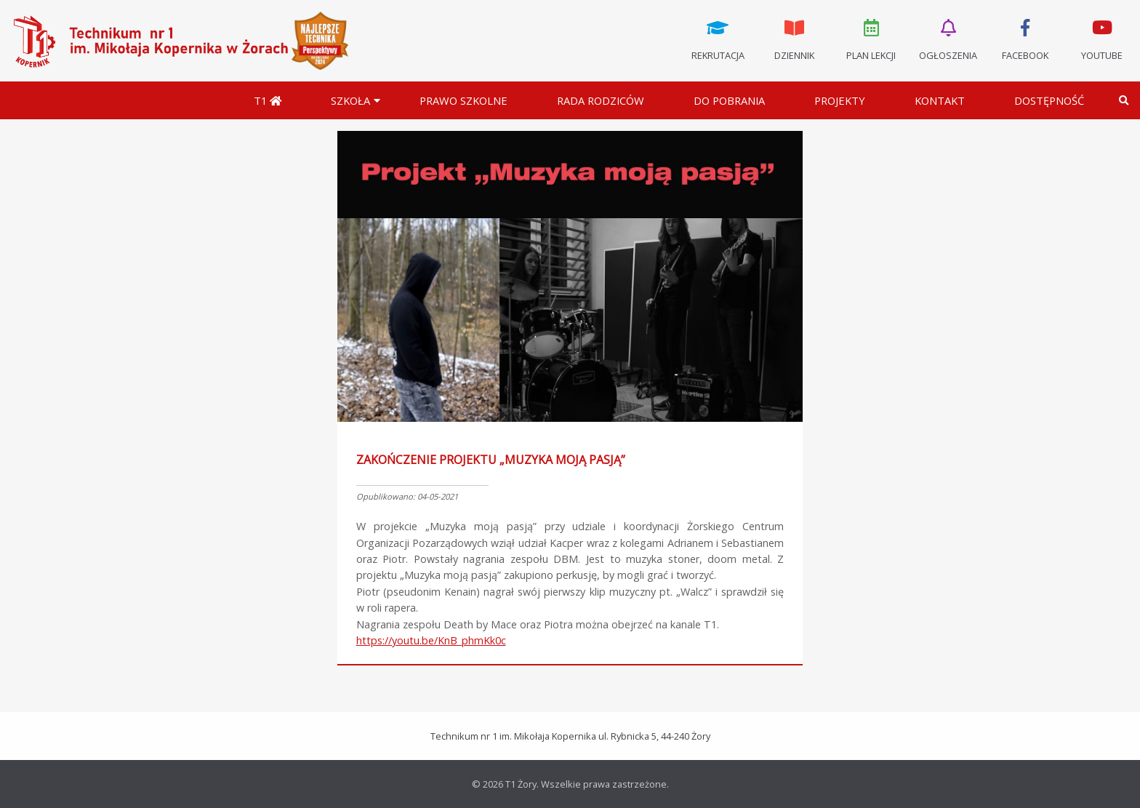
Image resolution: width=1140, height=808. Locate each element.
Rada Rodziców (600, 100)
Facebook (1025, 38)
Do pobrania (729, 100)
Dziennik (794, 38)
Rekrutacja (717, 38)
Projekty (839, 100)
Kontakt (940, 100)
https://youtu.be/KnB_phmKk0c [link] (431, 640)
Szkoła (350, 100)
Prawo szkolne (463, 100)
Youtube (1101, 38)
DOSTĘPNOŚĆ (1049, 100)
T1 (267, 100)
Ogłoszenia (948, 38)
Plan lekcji (871, 38)
